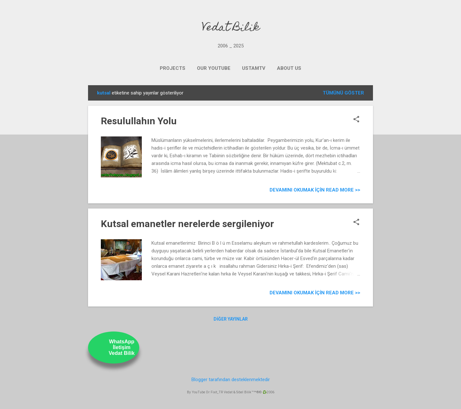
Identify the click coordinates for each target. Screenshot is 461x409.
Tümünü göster (343, 93)
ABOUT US (289, 68)
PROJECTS (172, 68)
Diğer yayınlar (231, 319)
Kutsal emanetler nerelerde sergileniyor (187, 223)
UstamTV (253, 68)
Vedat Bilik (231, 28)
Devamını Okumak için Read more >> (315, 190)
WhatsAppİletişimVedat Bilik (122, 347)
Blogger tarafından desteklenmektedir (230, 379)
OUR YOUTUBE (213, 68)
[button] (356, 119)
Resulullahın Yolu (139, 121)
